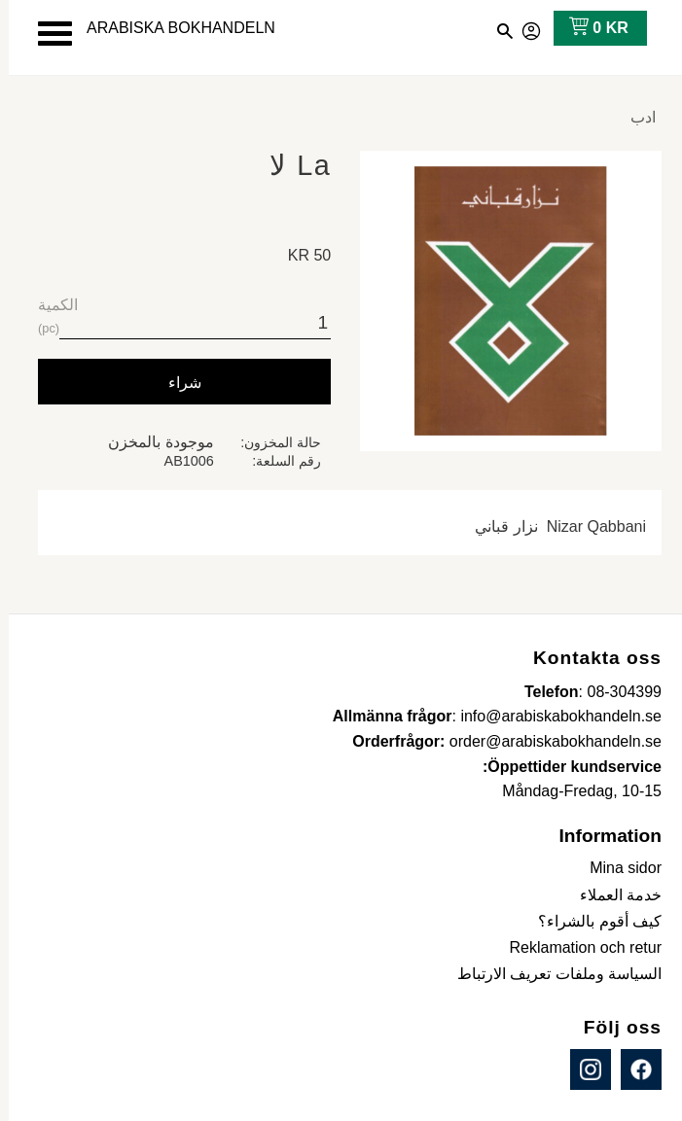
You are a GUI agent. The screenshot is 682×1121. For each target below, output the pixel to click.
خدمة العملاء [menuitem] (612, 895)
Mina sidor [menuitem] (617, 867)
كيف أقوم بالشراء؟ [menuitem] (591, 921)
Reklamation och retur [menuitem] (576, 947)
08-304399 (615, 691)
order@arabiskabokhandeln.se (547, 741)
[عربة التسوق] (586, 28)
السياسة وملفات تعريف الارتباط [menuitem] (551, 973)
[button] (46, 34)
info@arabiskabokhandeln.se (552, 716)
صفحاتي (523, 28)
